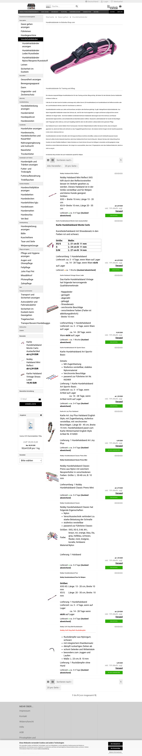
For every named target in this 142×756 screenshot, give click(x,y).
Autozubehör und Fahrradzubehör (29, 303)
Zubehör (21, 330)
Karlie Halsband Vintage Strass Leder (72, 275)
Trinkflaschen (27, 180)
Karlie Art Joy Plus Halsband (69, 411)
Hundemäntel (27, 113)
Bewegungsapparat (30, 83)
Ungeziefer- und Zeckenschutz (28, 93)
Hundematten (27, 210)
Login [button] (104, 1)
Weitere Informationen (115, 752)
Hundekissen (27, 206)
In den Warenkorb (114, 450)
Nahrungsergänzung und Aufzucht (30, 144)
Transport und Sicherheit (25, 291)
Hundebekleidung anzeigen (29, 107)
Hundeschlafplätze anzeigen (30, 189)
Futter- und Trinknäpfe (26, 170)
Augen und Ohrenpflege (27, 262)
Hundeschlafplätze (24, 183)
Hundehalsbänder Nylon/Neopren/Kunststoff (32, 59)
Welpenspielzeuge (29, 245)
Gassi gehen (45, 12)
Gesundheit (54, 12)
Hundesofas (27, 214)
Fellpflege (25, 267)
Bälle (23, 233)
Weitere (96, 12)
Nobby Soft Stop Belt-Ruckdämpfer (71, 627)
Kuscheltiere (27, 237)
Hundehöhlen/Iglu (29, 202)
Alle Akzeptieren (115, 744)
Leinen (24, 64)
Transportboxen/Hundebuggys (32, 323)
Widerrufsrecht (26, 721)
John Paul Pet (27, 271)
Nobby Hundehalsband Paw (69, 573)
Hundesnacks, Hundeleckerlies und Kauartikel (31, 135)
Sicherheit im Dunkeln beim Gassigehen (27, 312)
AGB (21, 732)
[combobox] (64, 160)
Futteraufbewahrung (30, 176)
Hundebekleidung (75, 12)
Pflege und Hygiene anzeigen (30, 255)
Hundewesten (27, 121)
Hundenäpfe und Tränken (26, 157)
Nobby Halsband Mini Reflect (69, 173)
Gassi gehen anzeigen (27, 25)
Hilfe (21, 727)
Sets (20, 287)
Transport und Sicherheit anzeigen (30, 296)
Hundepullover (28, 117)
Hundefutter (87, 12)
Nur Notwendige (115, 748)
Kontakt (23, 716)
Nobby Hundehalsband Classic (70, 503)
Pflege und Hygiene (24, 249)
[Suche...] (48, 6)
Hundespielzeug (23, 222)
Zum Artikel (114, 215)
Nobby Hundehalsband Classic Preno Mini (73, 456)
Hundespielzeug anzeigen (28, 228)
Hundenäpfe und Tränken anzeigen (29, 163)
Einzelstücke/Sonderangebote (29, 12)
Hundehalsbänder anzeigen (30, 45)
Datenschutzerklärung (43, 748)
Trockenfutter (27, 154)
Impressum (24, 711)
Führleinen (26, 31)
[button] (92, 1)
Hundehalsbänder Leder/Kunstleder (30, 52)
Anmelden (30, 404)
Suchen (112, 12)
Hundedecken (27, 198)
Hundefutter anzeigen (31, 128)
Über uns (120, 12)
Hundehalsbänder (29, 39)
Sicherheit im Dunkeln (27, 70)
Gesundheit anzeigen (31, 79)
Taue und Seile (28, 241)
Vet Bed (24, 218)
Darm (23, 87)
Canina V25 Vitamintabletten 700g (31, 436)
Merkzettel (117, 1)
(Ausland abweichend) (86, 270)
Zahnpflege (26, 283)
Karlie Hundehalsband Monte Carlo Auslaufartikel (71, 221)
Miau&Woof (26, 275)
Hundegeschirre (28, 35)
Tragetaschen (27, 319)
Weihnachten (22, 327)
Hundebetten (27, 194)
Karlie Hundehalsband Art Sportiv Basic (72, 347)
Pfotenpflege (27, 279)
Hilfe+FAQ (64, 12)
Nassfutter (26, 150)
